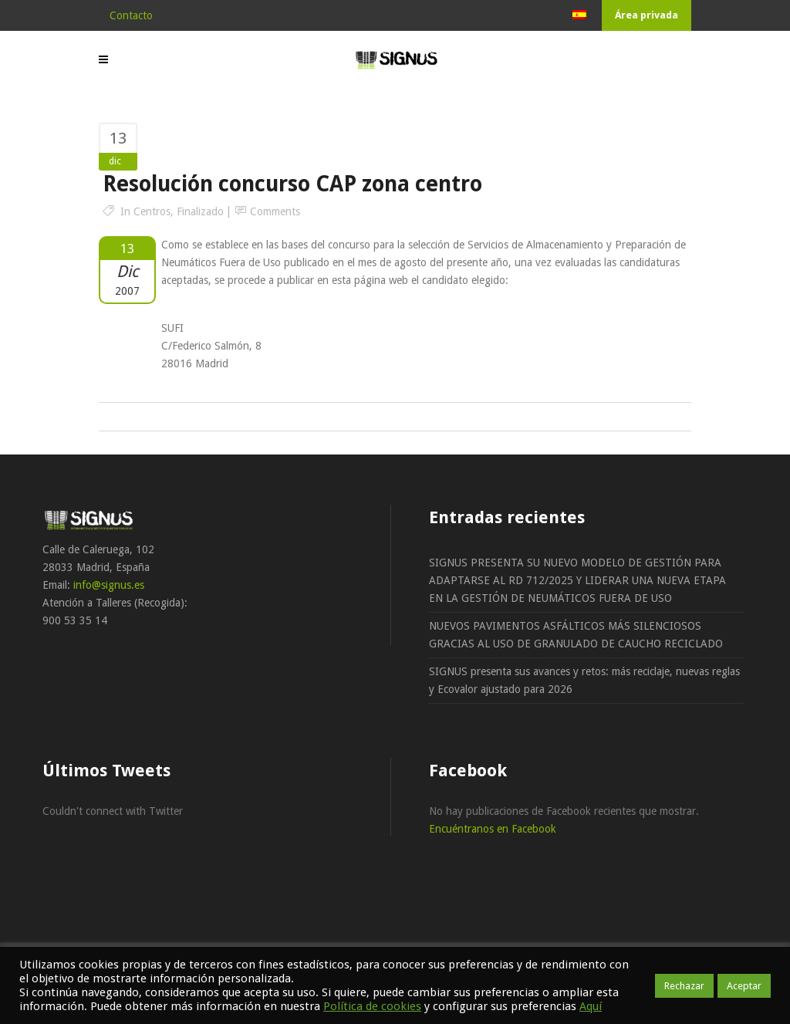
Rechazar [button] (684, 986)
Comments (275, 211)
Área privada (646, 15)
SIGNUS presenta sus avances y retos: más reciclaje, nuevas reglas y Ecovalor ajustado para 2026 (584, 680)
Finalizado (200, 211)
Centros (151, 211)
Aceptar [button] (744, 986)
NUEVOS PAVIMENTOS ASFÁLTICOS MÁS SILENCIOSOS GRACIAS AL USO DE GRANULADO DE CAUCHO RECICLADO (576, 635)
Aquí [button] (590, 1006)
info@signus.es (108, 585)
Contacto (131, 15)
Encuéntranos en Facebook (492, 829)
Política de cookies (372, 1006)
